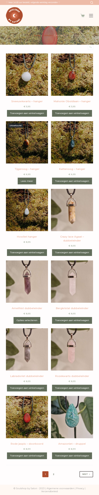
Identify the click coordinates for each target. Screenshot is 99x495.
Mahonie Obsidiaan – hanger (72, 101)
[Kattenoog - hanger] (72, 142)
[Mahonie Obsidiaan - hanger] (72, 74)
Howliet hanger (27, 236)
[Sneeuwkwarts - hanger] (27, 74)
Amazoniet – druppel (72, 443)
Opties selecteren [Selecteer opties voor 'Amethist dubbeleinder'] (26, 320)
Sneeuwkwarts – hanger (27, 101)
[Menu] (91, 16)
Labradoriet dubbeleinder (27, 376)
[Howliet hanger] (27, 210)
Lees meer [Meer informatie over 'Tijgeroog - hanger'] (27, 181)
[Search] (91, 2)
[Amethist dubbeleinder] (27, 281)
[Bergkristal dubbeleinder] (72, 281)
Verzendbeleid (49, 491)
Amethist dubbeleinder (27, 308)
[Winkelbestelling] (90, 47)
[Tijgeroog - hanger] (27, 142)
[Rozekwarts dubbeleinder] (72, 349)
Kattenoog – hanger (72, 168)
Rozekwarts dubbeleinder (72, 376)
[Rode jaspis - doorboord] (27, 417)
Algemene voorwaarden (60, 488)
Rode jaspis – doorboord (27, 443)
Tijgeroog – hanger (27, 168)
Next (86, 474)
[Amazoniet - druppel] (72, 417)
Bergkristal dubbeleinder (72, 308)
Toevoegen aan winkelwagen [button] (27, 113)
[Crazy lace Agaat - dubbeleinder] (72, 210)
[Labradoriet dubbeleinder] (27, 349)
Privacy (80, 488)
